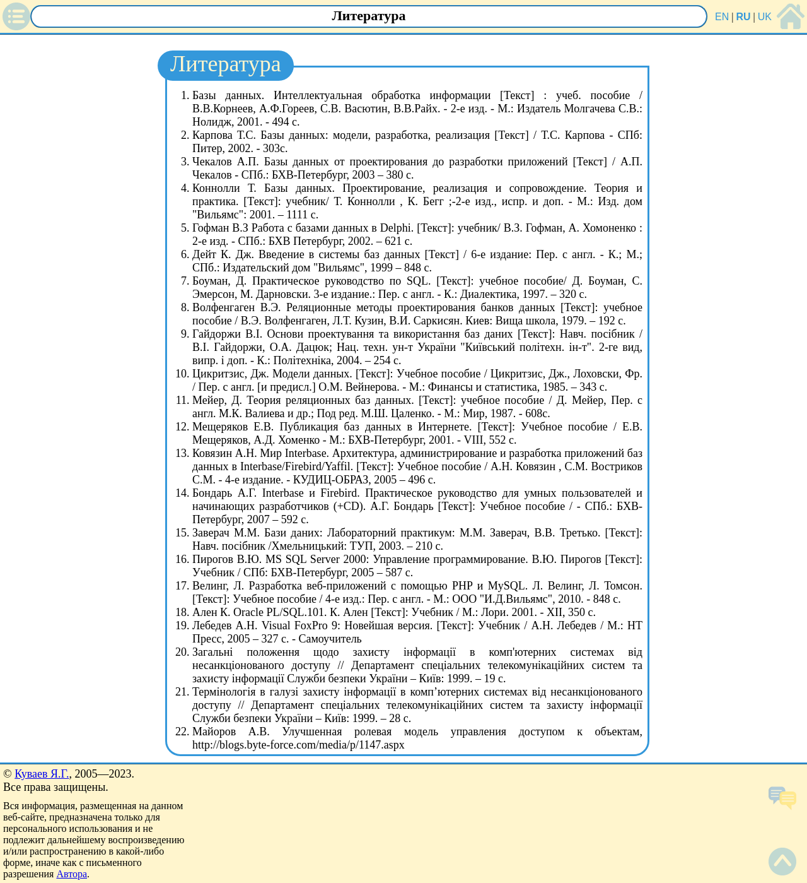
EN (722, 16)
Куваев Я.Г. (42, 773)
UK (765, 16)
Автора (71, 873)
